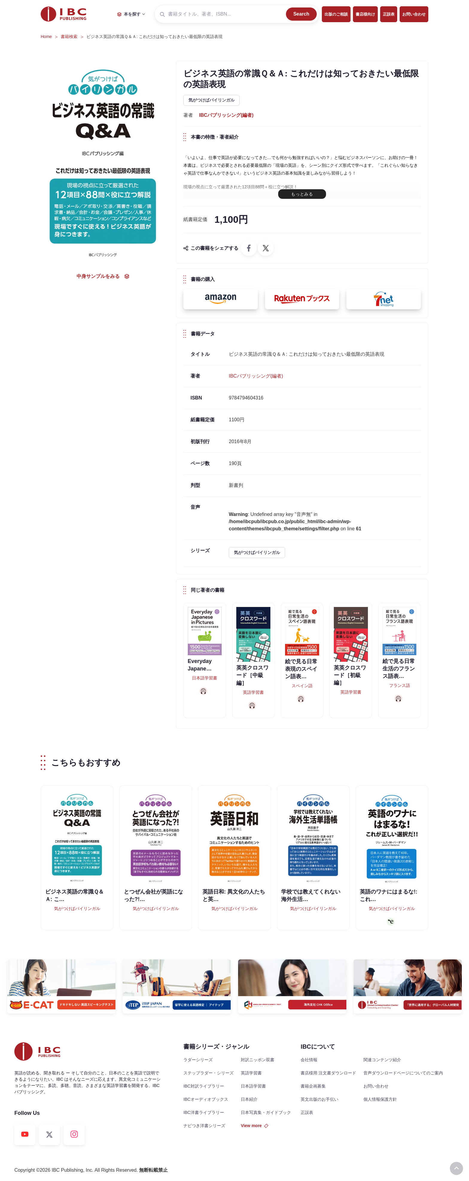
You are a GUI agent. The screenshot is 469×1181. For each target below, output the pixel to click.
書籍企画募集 (313, 1086)
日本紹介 (249, 1099)
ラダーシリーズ (198, 1059)
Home (46, 36)
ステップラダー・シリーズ (208, 1073)
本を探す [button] (129, 14)
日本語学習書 (253, 1086)
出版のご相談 (336, 14)
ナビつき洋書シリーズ (204, 1125)
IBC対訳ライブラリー (203, 1086)
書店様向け (365, 14)
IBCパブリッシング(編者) (226, 115)
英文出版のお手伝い (319, 1099)
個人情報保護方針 (380, 1099)
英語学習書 (251, 1073)
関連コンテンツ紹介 (382, 1059)
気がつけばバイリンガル (211, 100)
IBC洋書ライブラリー (203, 1112)
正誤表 (389, 14)
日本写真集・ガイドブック (266, 1112)
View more (254, 1125)
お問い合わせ (414, 14)
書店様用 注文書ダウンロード (328, 1073)
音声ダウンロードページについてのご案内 (403, 1073)
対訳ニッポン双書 (257, 1059)
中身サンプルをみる (103, 276)
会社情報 (309, 1059)
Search (301, 13)
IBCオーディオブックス (205, 1099)
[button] (220, 299)
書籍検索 (69, 36)
